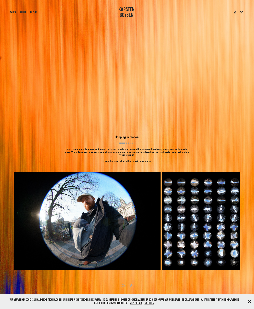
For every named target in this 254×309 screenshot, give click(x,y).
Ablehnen (149, 303)
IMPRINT (34, 12)
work (13, 12)
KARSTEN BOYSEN (127, 12)
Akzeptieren (136, 303)
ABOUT (23, 12)
